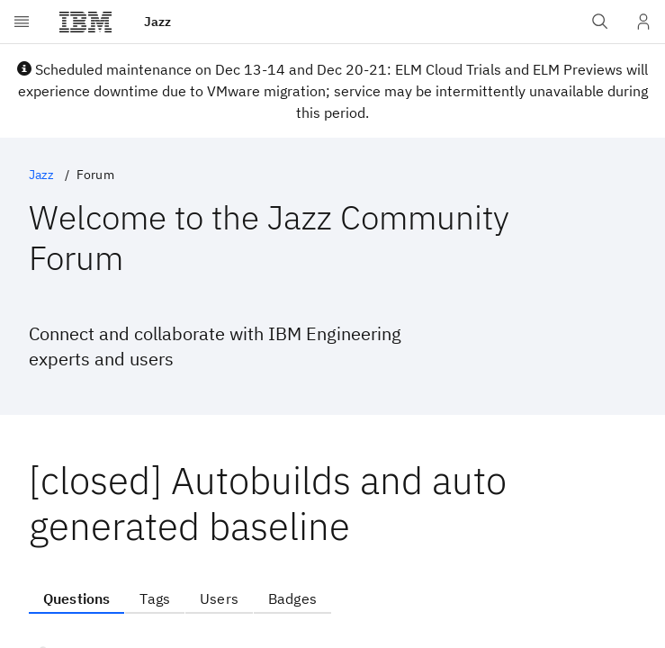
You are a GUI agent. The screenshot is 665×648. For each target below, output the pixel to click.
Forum (95, 174)
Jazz (42, 174)
